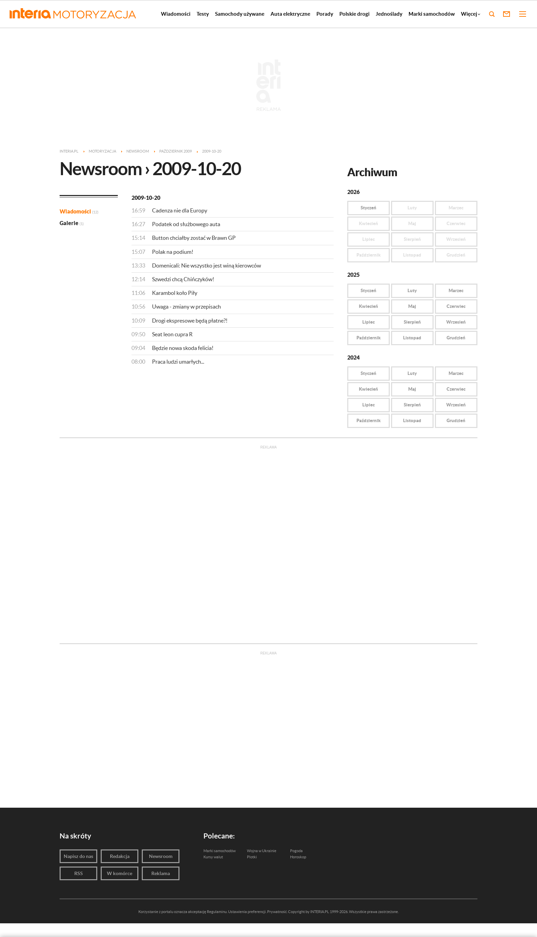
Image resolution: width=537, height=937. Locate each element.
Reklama (160, 873)
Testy (203, 14)
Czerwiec (456, 306)
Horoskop (298, 857)
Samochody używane (239, 14)
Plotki (252, 857)
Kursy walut (213, 857)
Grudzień (456, 337)
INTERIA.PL (319, 912)
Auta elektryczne (290, 14)
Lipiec (368, 322)
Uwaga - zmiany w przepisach (186, 306)
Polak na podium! (172, 252)
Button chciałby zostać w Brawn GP (194, 238)
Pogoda (296, 851)
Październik (368, 337)
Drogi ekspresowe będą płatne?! (189, 320)
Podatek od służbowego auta (186, 224)
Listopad (412, 337)
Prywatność (277, 912)
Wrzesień (456, 322)
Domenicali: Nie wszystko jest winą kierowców (206, 265)
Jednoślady (389, 14)
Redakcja (119, 856)
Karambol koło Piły (174, 293)
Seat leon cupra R (172, 334)
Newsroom (161, 856)
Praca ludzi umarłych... (178, 362)
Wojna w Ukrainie (261, 851)
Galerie (72, 223)
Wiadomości (175, 14)
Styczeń (368, 207)
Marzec (456, 290)
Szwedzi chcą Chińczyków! (183, 279)
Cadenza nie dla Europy (179, 210)
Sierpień (412, 322)
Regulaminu (217, 912)
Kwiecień (368, 306)
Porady (324, 14)
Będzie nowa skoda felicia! (182, 348)
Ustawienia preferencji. (247, 912)
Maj (412, 306)
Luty (412, 290)
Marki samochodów (432, 14)
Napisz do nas (78, 856)
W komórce (119, 873)
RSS (78, 873)
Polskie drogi (354, 14)
